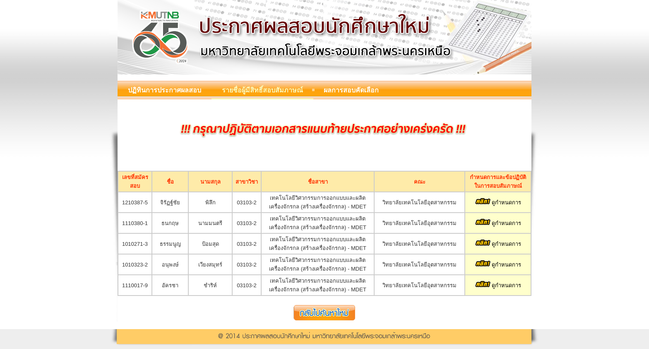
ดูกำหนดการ (498, 202)
